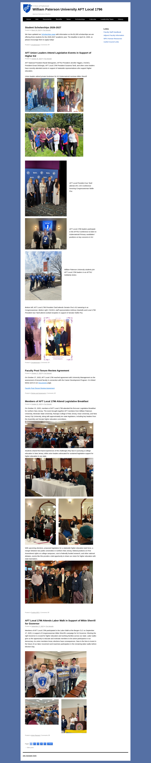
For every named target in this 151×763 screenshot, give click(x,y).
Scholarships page (48, 34)
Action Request (35, 735)
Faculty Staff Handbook (112, 32)
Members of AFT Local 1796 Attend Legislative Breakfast (56, 401)
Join (36, 19)
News (69, 19)
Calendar (92, 19)
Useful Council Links (111, 42)
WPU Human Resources (113, 39)
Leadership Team (107, 19)
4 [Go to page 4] (41, 744)
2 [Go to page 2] (34, 744)
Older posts (29, 747)
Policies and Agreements (38, 393)
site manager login (30, 756)
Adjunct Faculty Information (114, 35)
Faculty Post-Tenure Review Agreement (47, 370)
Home (28, 19)
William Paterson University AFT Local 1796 (67, 9)
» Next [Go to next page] (50, 744)
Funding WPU (35, 612)
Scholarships (80, 19)
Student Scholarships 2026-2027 (43, 27)
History (120, 19)
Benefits (59, 19)
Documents (47, 19)
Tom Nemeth (47, 30)
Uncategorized (35, 45)
